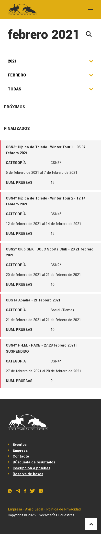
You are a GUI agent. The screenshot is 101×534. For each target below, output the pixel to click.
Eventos (20, 444)
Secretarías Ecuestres (56, 515)
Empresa (20, 450)
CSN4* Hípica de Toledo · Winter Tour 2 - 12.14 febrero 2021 (45, 201)
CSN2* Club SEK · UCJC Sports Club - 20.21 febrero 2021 (49, 252)
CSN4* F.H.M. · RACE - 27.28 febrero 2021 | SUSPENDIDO (42, 348)
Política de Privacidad (63, 509)
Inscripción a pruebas (31, 468)
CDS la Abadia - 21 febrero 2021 (33, 300)
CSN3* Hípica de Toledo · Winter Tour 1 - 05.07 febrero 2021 (45, 150)
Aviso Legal (34, 509)
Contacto (21, 456)
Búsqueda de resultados (34, 462)
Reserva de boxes (28, 474)
